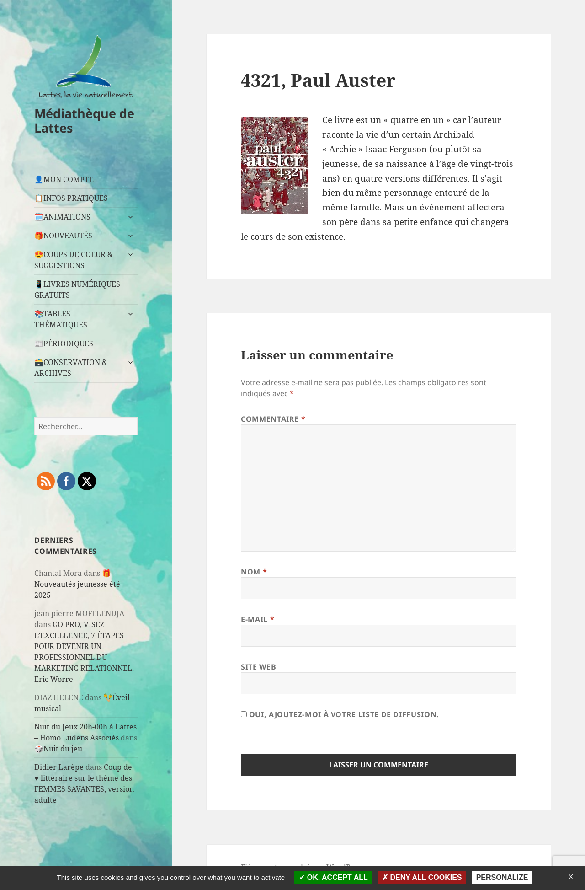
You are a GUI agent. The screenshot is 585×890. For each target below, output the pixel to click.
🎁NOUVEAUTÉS (63, 236)
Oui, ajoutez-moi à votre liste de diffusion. (340, 714)
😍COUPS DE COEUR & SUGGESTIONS (73, 259)
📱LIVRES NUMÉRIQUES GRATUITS (77, 289)
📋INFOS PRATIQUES (71, 198)
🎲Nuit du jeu (58, 749)
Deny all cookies (422, 877)
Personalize (502, 877)
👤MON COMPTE (64, 179)
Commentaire (273, 419)
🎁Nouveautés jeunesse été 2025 (77, 584)
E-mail (257, 619)
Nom (254, 572)
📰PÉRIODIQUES (63, 343)
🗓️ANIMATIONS (62, 217)
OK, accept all (333, 877)
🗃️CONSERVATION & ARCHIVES (70, 367)
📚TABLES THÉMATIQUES (60, 319)
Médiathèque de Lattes (84, 120)
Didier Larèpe (59, 767)
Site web (258, 667)
